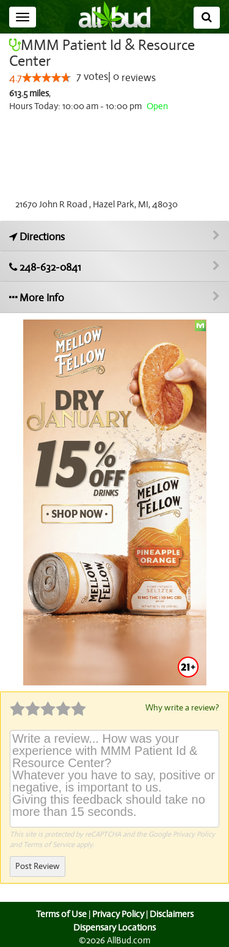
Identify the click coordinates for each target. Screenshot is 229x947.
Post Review (37, 865)
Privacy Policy (194, 833)
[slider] (46, 78)
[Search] (207, 18)
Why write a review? (181, 707)
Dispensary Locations (114, 926)
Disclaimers (172, 913)
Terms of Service (48, 844)
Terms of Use (59, 913)
